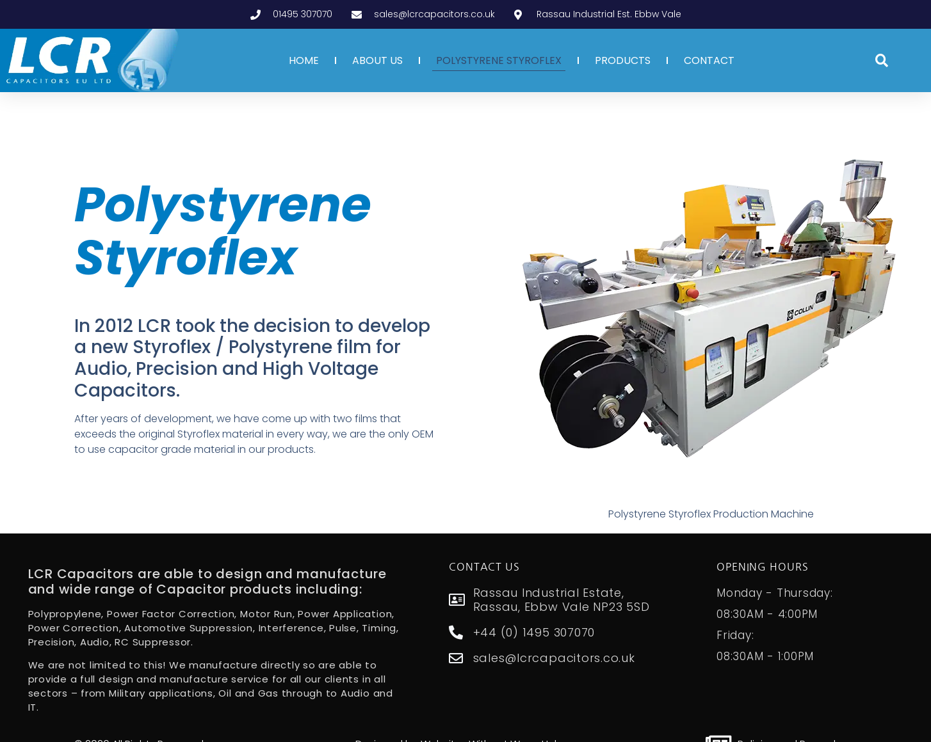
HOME (304, 60)
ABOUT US (377, 60)
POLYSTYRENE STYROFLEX (499, 60)
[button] (881, 60)
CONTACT (709, 60)
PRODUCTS (623, 60)
